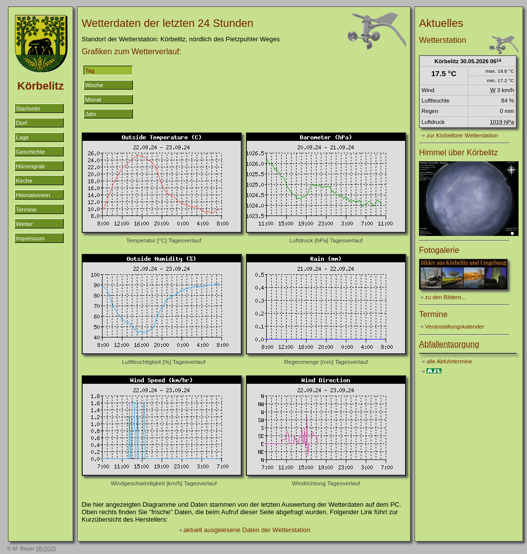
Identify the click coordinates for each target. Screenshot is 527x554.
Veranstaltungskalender (454, 327)
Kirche (24, 180)
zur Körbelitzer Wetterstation (462, 135)
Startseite (28, 108)
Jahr (91, 114)
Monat (93, 99)
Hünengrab (30, 166)
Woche (94, 85)
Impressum (30, 238)
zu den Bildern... (445, 297)
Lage (22, 137)
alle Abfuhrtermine (449, 361)
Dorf (21, 122)
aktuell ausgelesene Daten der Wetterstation (247, 530)
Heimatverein (33, 195)
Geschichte (30, 151)
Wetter (24, 224)
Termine (26, 209)
